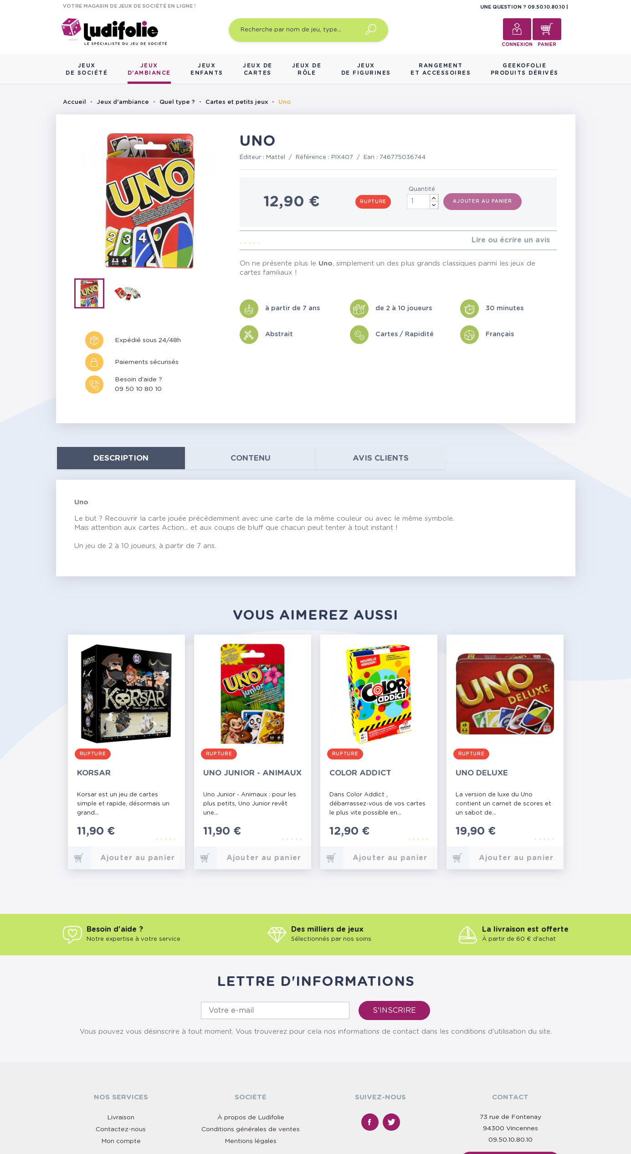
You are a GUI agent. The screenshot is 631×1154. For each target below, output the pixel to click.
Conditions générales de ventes (250, 1129)
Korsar (94, 773)
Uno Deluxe (482, 773)
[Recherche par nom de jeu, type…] (308, 30)
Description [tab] (121, 458)
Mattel (275, 157)
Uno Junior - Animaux (252, 773)
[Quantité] (423, 201)
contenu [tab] (251, 458)
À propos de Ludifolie (250, 1117)
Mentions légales (251, 1141)
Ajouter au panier (482, 201)
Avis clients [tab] (381, 458)
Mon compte (121, 1141)
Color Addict (360, 773)
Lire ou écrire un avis (511, 240)
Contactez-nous (121, 1129)
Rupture (373, 202)
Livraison (120, 1117)
